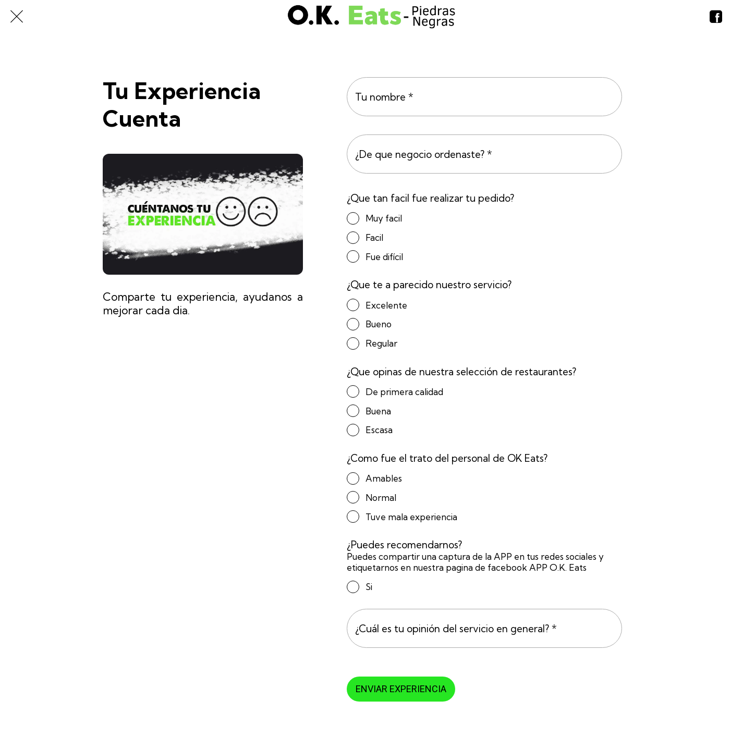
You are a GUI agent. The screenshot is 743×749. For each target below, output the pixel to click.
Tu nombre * (384, 97)
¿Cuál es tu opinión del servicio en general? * (456, 628)
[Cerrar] (16, 16)
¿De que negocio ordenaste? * (423, 154)
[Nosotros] (715, 16)
